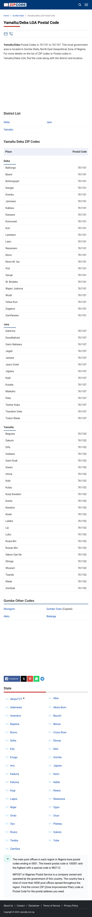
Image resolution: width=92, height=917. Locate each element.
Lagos (13, 798)
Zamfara (15, 848)
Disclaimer (33, 905)
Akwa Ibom (59, 707)
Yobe (56, 840)
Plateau (57, 823)
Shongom (9, 609)
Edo (12, 748)
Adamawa (16, 707)
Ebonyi (57, 740)
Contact (21, 905)
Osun (56, 815)
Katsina (14, 782)
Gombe (57, 757)
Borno (13, 732)
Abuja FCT (16, 699)
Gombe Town (54, 609)
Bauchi (57, 715)
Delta (13, 740)
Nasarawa (59, 798)
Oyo (12, 823)
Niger (13, 807)
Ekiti (55, 748)
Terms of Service (51, 905)
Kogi (12, 790)
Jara (49, 122)
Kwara (56, 790)
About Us (8, 905)
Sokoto (57, 832)
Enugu (14, 757)
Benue (57, 724)
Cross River (59, 732)
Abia (55, 698)
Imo (12, 765)
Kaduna (14, 774)
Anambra (15, 715)
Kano (56, 774)
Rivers (13, 832)
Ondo (13, 815)
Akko (7, 616)
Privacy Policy (71, 905)
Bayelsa (14, 724)
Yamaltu (8, 129)
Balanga (51, 616)
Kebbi (56, 782)
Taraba (14, 840)
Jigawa (57, 765)
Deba (7, 122)
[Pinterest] (30, 679)
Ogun (56, 807)
